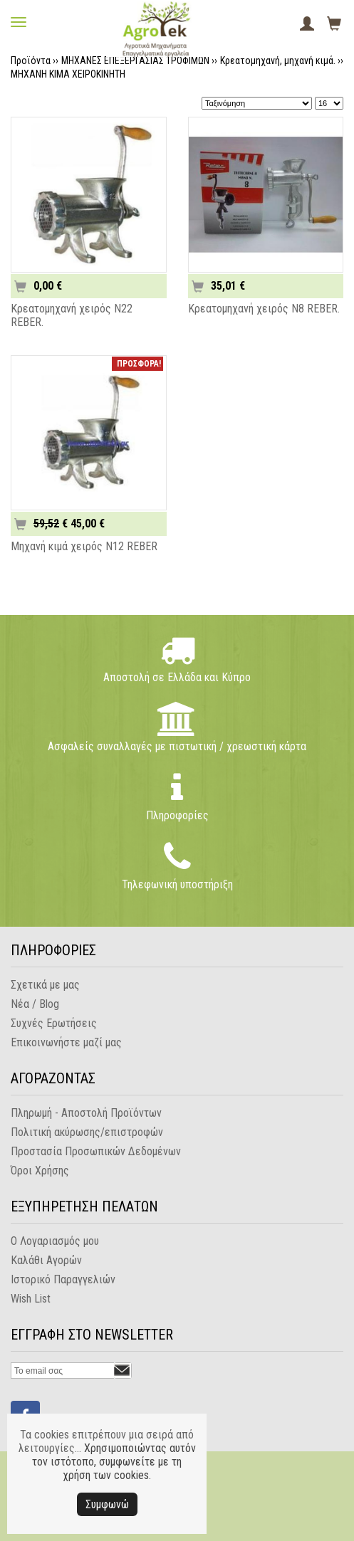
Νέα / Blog (35, 1004)
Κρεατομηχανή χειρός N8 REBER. (264, 308)
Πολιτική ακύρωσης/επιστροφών (87, 1132)
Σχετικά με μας (45, 985)
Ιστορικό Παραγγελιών (63, 1279)
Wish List (31, 1298)
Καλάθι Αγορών (46, 1260)
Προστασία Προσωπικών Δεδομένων (96, 1151)
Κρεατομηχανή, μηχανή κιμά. (277, 60)
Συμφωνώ (107, 1504)
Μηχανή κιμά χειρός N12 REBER (84, 546)
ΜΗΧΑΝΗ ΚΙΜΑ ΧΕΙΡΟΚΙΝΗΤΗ (68, 74)
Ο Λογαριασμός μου (55, 1241)
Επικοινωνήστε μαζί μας (66, 1042)
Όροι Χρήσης (40, 1170)
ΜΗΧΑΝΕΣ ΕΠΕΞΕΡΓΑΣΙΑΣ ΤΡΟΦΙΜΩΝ (135, 60)
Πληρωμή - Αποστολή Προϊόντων (86, 1113)
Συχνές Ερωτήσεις (54, 1023)
